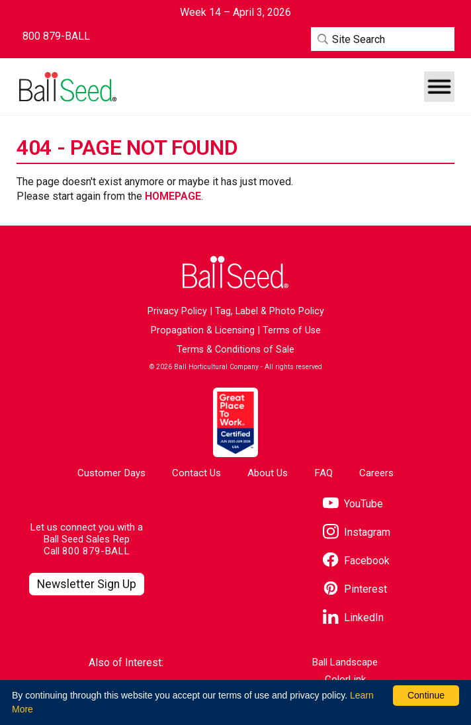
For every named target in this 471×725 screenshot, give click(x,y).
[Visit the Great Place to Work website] (235, 422)
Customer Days (111, 473)
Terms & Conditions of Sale (235, 349)
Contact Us (196, 473)
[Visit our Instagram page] (356, 532)
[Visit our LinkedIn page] (353, 618)
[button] (439, 86)
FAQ (323, 473)
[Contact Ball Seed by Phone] (56, 36)
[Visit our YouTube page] (353, 504)
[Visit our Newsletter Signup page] (87, 584)
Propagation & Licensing (203, 330)
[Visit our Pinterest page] (355, 589)
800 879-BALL (96, 551)
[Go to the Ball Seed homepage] (67, 87)
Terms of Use (292, 330)
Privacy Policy (177, 311)
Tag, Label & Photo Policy (269, 311)
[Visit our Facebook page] (356, 561)
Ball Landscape (345, 662)
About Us (267, 473)
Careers (376, 473)
